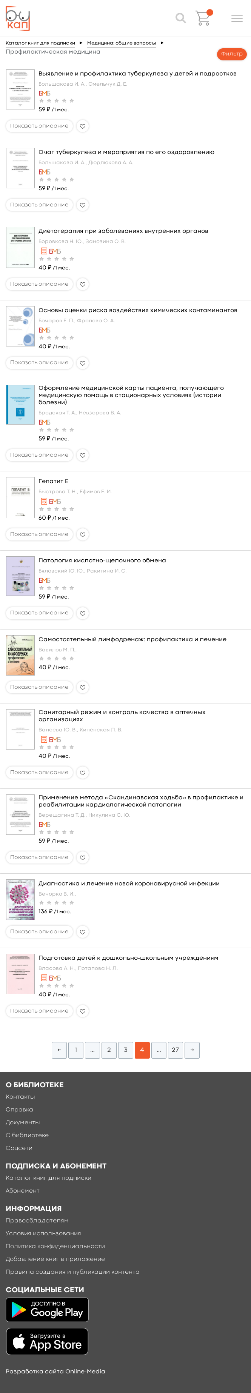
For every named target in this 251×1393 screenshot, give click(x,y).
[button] (237, 18)
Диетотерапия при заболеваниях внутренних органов (123, 231)
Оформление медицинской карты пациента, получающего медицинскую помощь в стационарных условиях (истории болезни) (131, 395)
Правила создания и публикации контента (73, 1272)
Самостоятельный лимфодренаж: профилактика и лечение (132, 639)
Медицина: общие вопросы (121, 43)
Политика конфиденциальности (55, 1246)
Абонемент (23, 1191)
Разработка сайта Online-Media (55, 1372)
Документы (23, 1122)
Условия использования (43, 1233)
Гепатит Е (53, 481)
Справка (19, 1110)
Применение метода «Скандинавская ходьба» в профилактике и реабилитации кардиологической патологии (140, 801)
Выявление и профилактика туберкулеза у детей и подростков (137, 74)
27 (175, 1050)
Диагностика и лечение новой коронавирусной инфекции (129, 884)
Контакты (20, 1097)
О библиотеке (27, 1135)
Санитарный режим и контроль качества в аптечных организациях (122, 716)
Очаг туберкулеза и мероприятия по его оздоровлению (126, 152)
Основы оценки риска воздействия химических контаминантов (137, 310)
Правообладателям (37, 1221)
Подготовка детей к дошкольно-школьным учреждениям (128, 958)
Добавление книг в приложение (55, 1259)
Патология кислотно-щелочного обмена (102, 560)
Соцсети (19, 1148)
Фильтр (232, 54)
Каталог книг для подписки (40, 43)
